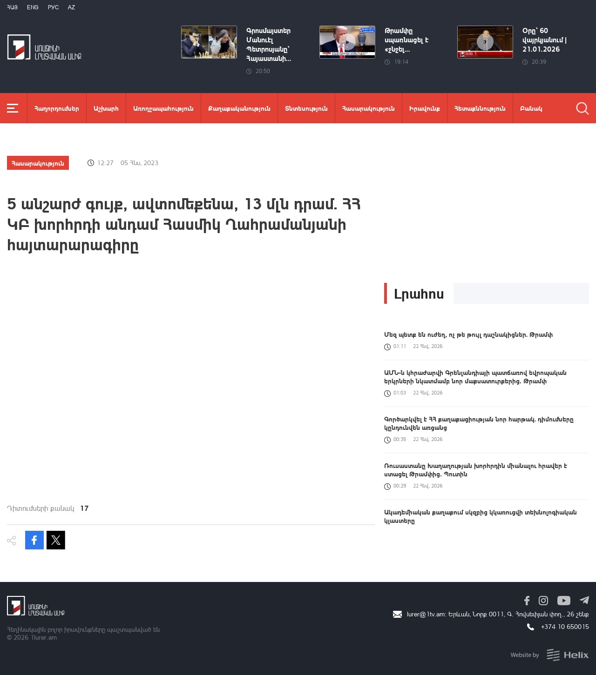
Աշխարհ (106, 108)
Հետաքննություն (480, 108)
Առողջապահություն (163, 108)
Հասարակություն (368, 108)
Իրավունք (424, 108)
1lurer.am (43, 637)
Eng (33, 7)
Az (71, 7)
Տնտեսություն (306, 108)
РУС (53, 7)
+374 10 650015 (565, 626)
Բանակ (531, 108)
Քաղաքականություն (239, 108)
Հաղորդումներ (56, 108)
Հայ (12, 7)
